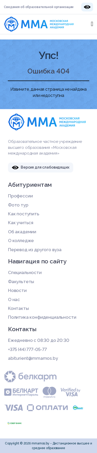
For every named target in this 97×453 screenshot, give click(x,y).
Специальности (25, 272)
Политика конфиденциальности (42, 317)
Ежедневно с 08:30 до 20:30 (38, 340)
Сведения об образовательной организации (38, 7)
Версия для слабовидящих (40, 167)
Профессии (20, 195)
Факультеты (21, 281)
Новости (17, 290)
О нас (14, 299)
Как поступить (23, 213)
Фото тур (18, 205)
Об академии (22, 231)
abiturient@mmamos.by (33, 358)
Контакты (18, 308)
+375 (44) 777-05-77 (27, 349)
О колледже (21, 240)
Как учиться (20, 222)
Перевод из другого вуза (35, 249)
